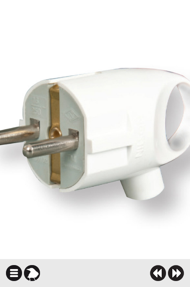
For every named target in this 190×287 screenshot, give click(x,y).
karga (32, 273)
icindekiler (14, 273)
